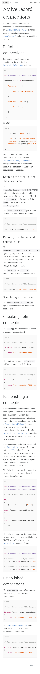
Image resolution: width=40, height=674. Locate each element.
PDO (12, 448)
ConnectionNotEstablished (14, 431)
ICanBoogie (15, 2)
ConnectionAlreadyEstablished (16, 160)
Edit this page (31, 663)
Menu (5, 2)
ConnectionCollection (16, 30)
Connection (12, 445)
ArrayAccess (8, 36)
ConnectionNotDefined (15, 422)
